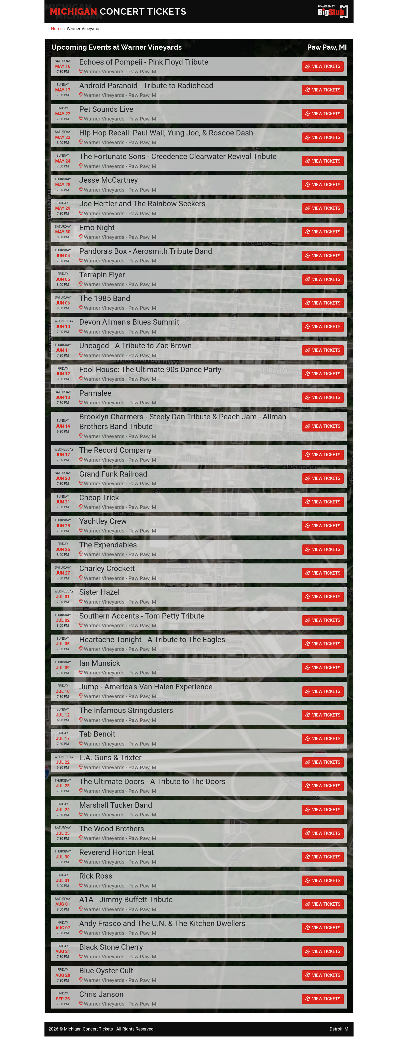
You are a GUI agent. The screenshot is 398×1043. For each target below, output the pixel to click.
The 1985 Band (104, 298)
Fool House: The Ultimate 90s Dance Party (150, 369)
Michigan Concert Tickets (88, 1029)
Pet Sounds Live (106, 109)
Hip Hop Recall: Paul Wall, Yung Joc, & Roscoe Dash (166, 132)
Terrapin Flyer (102, 274)
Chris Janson (101, 994)
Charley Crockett (107, 568)
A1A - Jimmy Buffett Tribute (125, 899)
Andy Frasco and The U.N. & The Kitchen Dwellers (162, 923)
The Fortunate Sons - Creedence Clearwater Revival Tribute (178, 156)
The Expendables (108, 544)
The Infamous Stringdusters (126, 710)
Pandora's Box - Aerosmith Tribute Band (145, 251)
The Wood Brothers (111, 828)
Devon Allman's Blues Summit (129, 322)
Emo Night (96, 227)
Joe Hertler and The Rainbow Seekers (142, 203)
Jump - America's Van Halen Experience (146, 686)
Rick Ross (95, 875)
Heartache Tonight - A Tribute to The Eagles (152, 639)
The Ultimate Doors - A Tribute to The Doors (152, 781)
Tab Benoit (97, 734)
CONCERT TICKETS (118, 11)
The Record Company (115, 450)
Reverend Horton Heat (116, 852)
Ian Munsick (99, 663)
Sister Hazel (99, 592)
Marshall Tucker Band (115, 805)
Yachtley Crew (103, 521)
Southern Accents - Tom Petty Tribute (141, 615)
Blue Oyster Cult (106, 970)
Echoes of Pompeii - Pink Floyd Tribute (143, 62)
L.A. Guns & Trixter (110, 757)
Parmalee (95, 393)
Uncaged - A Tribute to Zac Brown (135, 345)
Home (57, 28)
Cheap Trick (99, 497)
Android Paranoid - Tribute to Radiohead (146, 85)
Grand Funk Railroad (113, 474)
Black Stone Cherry (111, 947)
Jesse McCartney (108, 180)
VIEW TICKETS (322, 66)
